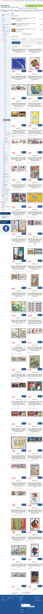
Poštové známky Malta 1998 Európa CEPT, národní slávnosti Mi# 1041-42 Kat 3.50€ (25, 24)
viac (17, 54)
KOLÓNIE (3, 187)
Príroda (4, 164)
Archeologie (5, 32)
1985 (5, 96)
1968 (5, 65)
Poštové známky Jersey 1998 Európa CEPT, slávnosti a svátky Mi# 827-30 (34, 159)
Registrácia (21, 598)
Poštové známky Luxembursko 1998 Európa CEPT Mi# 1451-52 (34, 375)
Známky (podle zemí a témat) (6, 15)
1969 (5, 67)
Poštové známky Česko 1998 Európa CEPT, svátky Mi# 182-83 (18, 566)
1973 (5, 74)
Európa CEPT (5, 40)
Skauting (4, 166)
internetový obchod (26, 608)
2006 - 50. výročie (7, 134)
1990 (5, 105)
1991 (5, 107)
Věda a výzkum (5, 181)
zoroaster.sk (5, 6)
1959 (5, 49)
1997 (5, 118)
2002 (5, 127)
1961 (5, 52)
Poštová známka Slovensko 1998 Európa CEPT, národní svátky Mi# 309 (34, 268)
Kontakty (26, 0)
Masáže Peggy (21, 612)
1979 (5, 85)
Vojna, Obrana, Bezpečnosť (5, 174)
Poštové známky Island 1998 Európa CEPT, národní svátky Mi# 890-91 (35, 213)
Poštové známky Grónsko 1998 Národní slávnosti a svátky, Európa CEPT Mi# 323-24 (18, 268)
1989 (5, 103)
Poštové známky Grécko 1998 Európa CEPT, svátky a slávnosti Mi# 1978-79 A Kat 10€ (35, 404)
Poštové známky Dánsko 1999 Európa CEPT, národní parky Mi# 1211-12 (18, 322)
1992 (5, 109)
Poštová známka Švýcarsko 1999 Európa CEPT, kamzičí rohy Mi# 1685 (18, 51)
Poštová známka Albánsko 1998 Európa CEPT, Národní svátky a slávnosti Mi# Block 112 (35, 485)
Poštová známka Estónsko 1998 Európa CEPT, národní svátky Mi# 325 (18, 240)
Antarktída (4, 29)
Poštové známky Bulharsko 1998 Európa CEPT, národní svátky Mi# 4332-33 (18, 484)
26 (13, 47)
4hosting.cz (33, 609)
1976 (5, 80)
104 (15, 47)
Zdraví (4, 182)
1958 (5, 47)
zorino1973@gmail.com (38, 600)
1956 (5, 43)
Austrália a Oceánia (5, 24)
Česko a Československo (4, 27)
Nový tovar (4, 209)
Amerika (3, 20)
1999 (5, 121)
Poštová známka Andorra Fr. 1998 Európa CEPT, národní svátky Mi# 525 (35, 186)
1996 (5, 116)
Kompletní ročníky (6, 139)
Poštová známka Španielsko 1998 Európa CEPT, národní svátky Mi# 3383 (34, 512)
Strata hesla (21, 599)
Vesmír (4, 179)
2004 (5, 130)
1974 (5, 76)
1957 (5, 45)
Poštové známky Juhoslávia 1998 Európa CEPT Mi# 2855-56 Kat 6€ (18, 376)
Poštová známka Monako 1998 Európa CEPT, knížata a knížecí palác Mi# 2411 (18, 78)
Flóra (4, 146)
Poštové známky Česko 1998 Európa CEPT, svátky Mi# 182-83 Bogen (35, 295)
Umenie (4, 171)
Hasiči (4, 150)
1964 (5, 58)
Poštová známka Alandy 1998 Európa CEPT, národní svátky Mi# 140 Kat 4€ (35, 349)
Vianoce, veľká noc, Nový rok (6, 177)
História (4, 151)
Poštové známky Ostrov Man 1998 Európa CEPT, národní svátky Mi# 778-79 (35, 430)
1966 (5, 61)
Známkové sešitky (5, 197)
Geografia (4, 148)
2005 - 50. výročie (7, 132)
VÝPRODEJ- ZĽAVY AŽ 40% (6, 207)
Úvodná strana (4, 11)
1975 (5, 78)
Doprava (4, 38)
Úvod (12, 11)
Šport (4, 168)
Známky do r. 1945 (5, 191)
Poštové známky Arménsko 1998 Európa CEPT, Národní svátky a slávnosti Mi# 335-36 (19, 457)
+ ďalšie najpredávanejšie (26, 34)
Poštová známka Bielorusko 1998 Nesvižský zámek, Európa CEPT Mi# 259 (34, 457)
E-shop (22, 608)
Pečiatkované (6, 140)
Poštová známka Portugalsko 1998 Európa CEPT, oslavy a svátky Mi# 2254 (19, 430)
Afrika (3, 19)
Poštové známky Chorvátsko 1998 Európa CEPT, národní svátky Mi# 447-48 (18, 213)
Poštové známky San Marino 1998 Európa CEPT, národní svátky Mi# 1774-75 (18, 539)
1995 (5, 114)
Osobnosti (4, 162)
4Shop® (24, 609)
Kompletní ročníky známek (5, 195)
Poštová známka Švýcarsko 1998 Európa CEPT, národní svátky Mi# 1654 (34, 51)
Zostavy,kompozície (5, 199)
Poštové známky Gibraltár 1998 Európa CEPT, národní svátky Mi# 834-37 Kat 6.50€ (26, 19)
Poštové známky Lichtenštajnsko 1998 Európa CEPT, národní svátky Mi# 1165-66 (19, 349)
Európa (3, 17)
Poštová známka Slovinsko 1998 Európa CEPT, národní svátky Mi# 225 (18, 295)
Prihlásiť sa (21, 597)
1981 (5, 89)
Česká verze (39, 0)
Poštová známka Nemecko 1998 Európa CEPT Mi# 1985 (34, 538)
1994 (5, 112)
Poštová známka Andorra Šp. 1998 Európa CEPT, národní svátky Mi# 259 (35, 78)
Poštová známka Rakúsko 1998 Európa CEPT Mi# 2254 (34, 565)
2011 (5, 136)
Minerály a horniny (6, 155)
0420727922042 (37, 597)
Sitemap (20, 600)
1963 (5, 56)
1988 (5, 101)
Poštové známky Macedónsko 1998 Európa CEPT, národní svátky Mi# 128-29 (19, 105)
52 (14, 47)
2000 (5, 123)
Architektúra (5, 34)
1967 (5, 63)
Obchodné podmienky (32, 0)
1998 (5, 119)
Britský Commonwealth (6, 189)
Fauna (4, 144)
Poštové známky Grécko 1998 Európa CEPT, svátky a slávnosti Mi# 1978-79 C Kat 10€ (19, 404)
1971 (5, 70)
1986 (5, 98)
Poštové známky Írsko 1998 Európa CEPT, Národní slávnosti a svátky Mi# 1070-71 (18, 132)
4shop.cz (26, 610)
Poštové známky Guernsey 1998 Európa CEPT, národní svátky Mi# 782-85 (18, 186)
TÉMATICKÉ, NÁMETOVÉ (6, 31)
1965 (5, 60)
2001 (5, 125)
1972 (5, 72)
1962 (5, 54)
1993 (5, 110)
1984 (5, 94)
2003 (5, 129)
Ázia (3, 22)
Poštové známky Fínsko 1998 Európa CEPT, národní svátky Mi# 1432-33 (19, 159)
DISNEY (4, 36)
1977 (5, 81)
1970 (5, 69)
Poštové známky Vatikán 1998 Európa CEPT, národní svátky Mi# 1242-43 (18, 512)
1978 (5, 83)
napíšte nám (4, 217)
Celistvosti (3, 204)
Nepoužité (5, 41)
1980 (5, 87)
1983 (5, 92)
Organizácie (5, 160)
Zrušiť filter (40, 42)
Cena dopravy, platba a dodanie (19, 0)
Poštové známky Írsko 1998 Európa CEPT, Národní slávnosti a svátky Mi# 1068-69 (34, 132)
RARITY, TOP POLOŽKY (4, 202)
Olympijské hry (5, 159)
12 (12, 47)
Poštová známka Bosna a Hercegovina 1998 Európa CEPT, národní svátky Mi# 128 (35, 105)
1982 (5, 90)
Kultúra (4, 153)
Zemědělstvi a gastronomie (5, 185)
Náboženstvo (5, 157)
